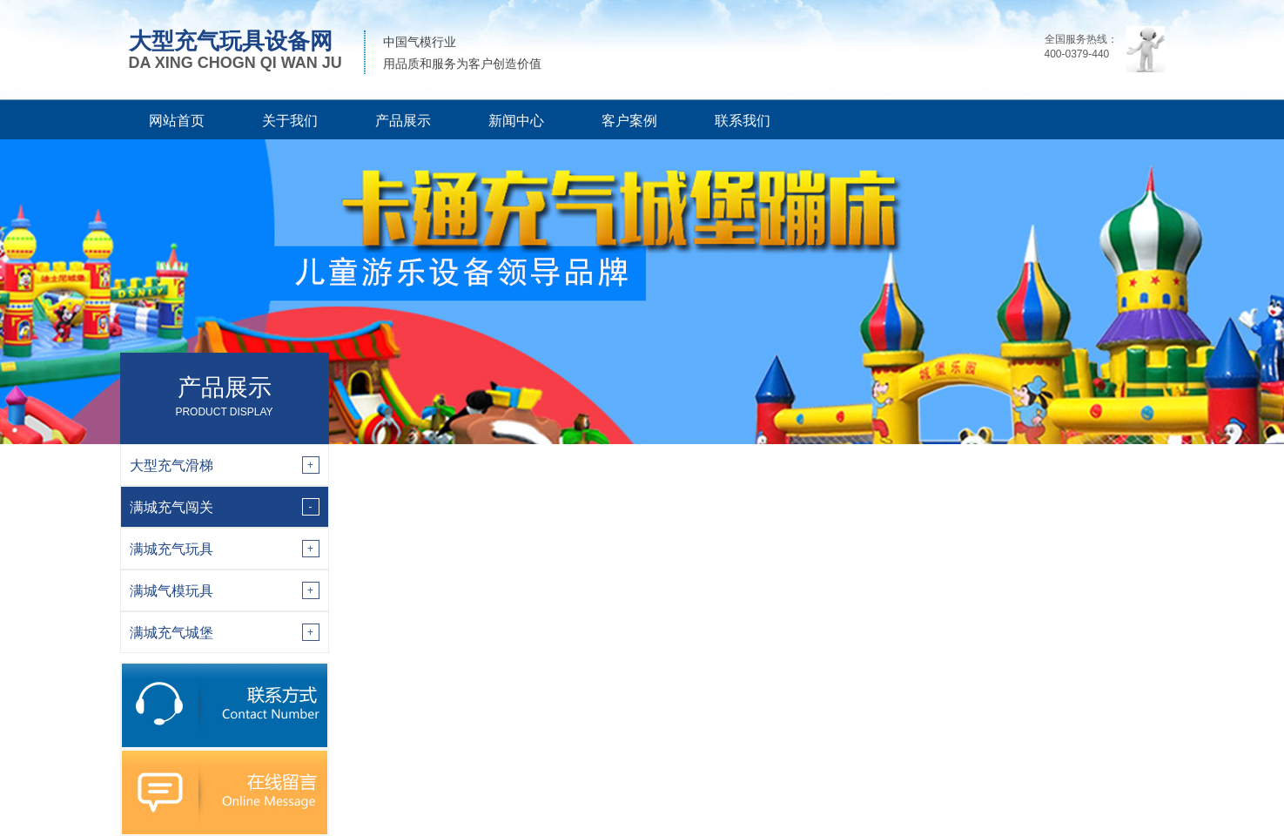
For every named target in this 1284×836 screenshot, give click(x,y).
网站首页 (177, 120)
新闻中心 (516, 120)
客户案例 (629, 120)
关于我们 (290, 120)
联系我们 (742, 120)
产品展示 (403, 120)
